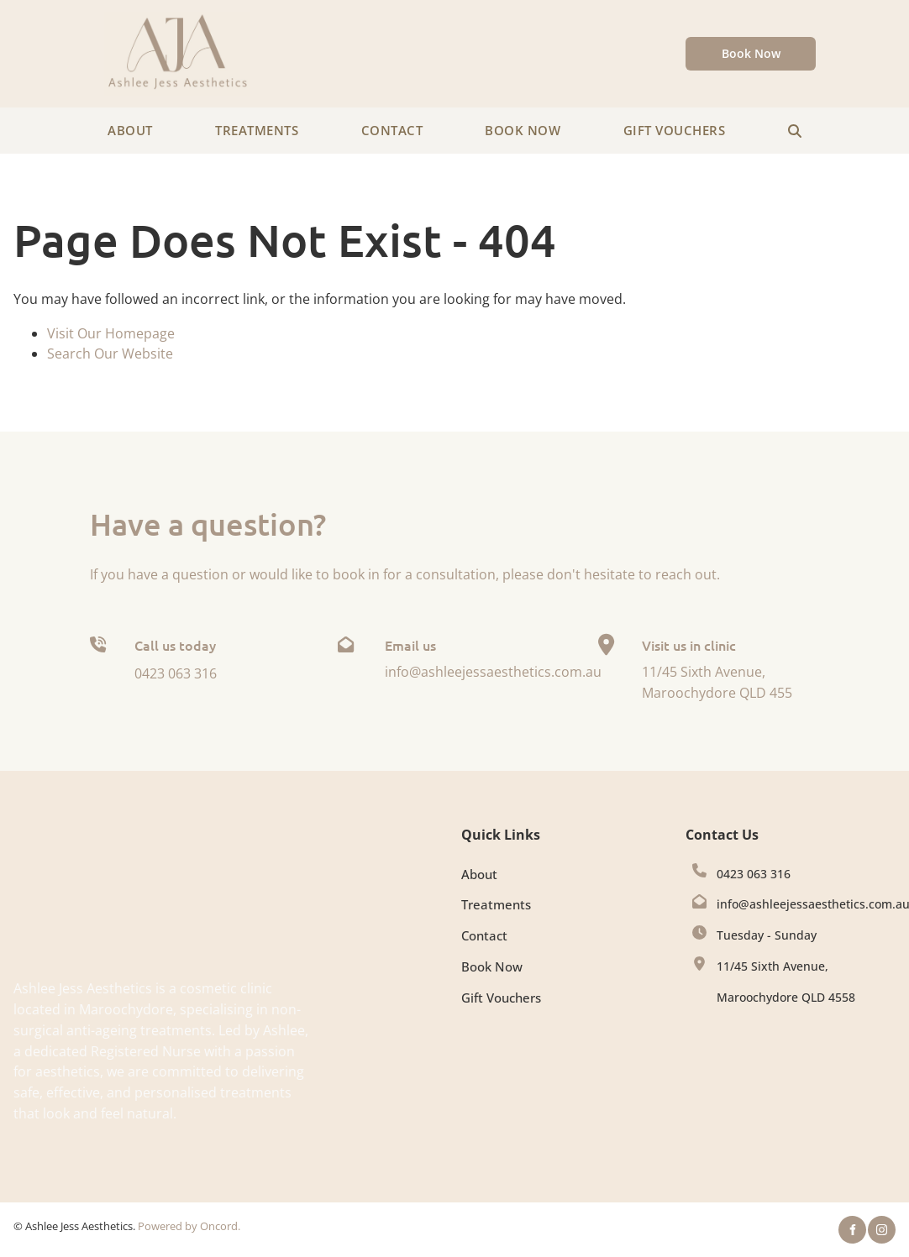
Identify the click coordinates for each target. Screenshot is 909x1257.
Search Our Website (110, 353)
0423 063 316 (754, 874)
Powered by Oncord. (189, 1225)
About (130, 130)
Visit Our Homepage (111, 333)
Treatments (256, 130)
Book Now (724, 47)
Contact (392, 130)
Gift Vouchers (674, 130)
